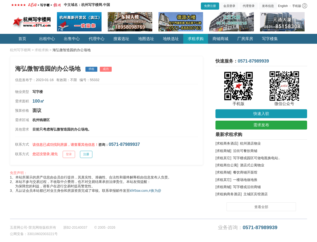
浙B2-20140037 (75, 227)
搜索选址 (121, 39)
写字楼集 (270, 39)
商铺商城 (220, 39)
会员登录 (229, 6)
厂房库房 (245, 39)
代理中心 (97, 39)
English (283, 6)
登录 (69, 154)
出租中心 (47, 39)
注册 (86, 154)
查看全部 (261, 207)
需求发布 (261, 125)
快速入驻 (261, 113)
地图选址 (146, 39)
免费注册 (210, 6)
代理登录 (249, 6)
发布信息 (268, 6)
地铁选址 (171, 39)
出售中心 (72, 39)
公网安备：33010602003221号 (34, 234)
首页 (22, 39)
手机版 (296, 6)
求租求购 (196, 39)
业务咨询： (247, 227)
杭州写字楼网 (20, 50)
